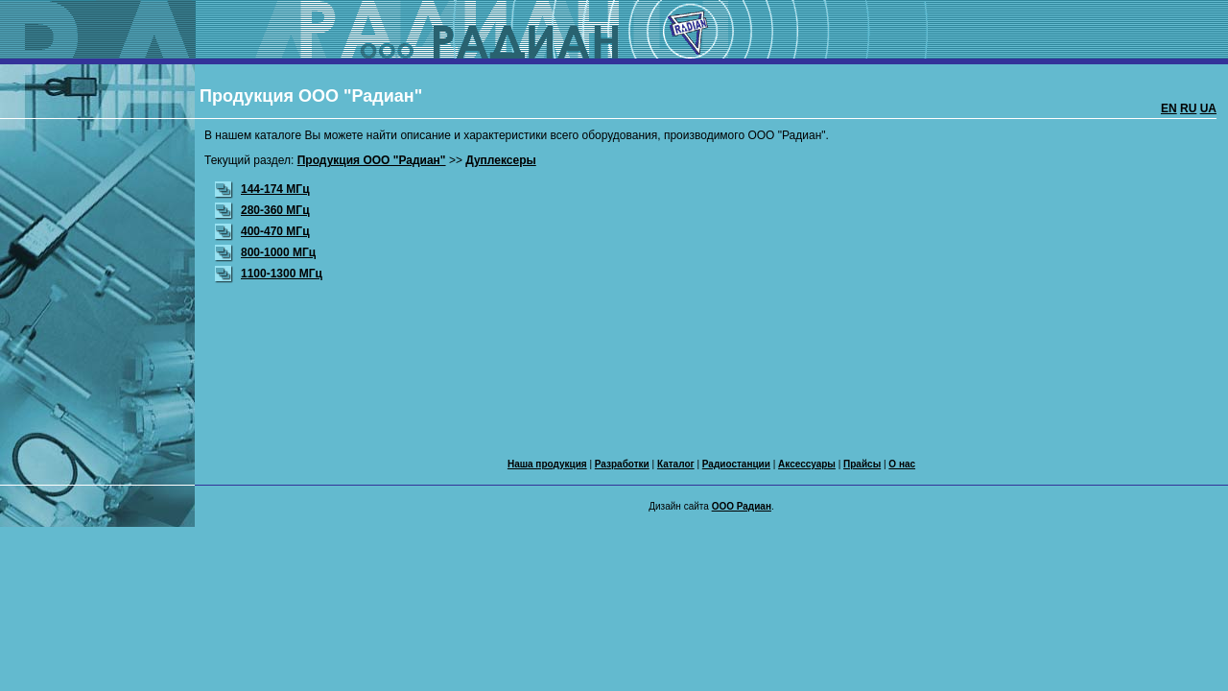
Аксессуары (807, 464)
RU (1188, 108)
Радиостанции (736, 464)
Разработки (622, 464)
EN (1169, 108)
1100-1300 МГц (268, 273)
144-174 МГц (262, 189)
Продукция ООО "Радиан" (371, 160)
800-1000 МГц (265, 252)
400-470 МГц (262, 231)
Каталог (676, 464)
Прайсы (862, 464)
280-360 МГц (262, 210)
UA (1208, 108)
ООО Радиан (741, 506)
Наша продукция (547, 464)
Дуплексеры (500, 160)
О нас (901, 464)
